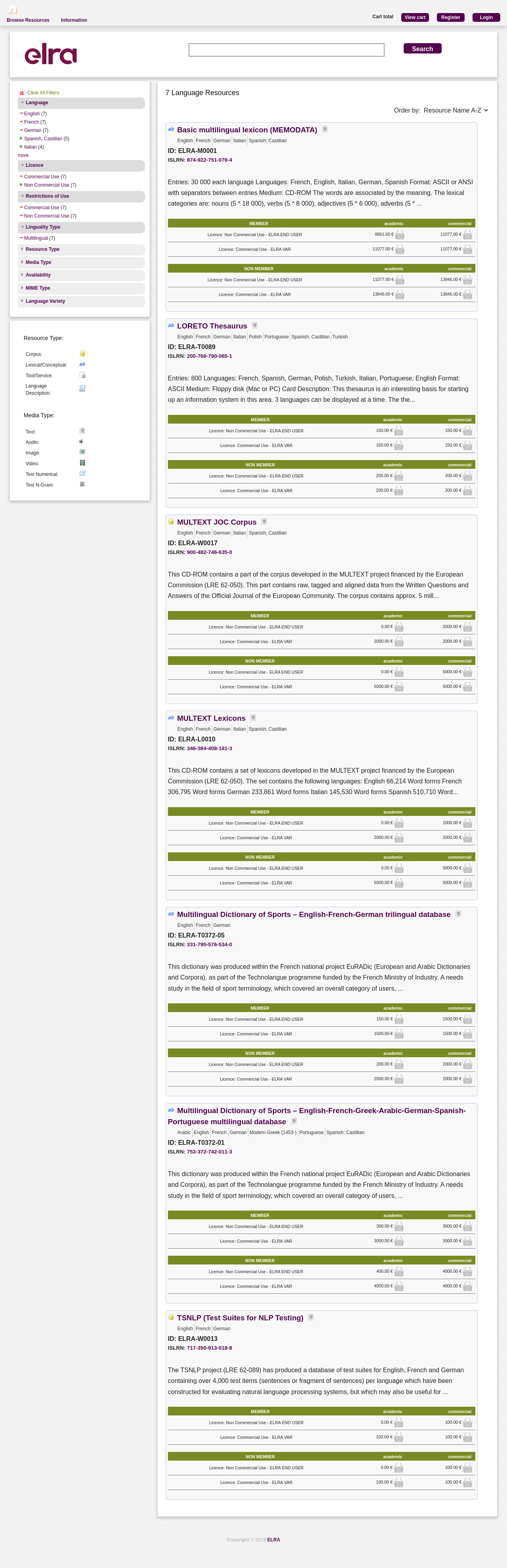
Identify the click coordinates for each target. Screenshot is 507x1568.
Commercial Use (41, 177)
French (31, 122)
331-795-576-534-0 (209, 944)
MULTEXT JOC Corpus (217, 522)
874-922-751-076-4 (209, 160)
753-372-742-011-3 (209, 1152)
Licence (35, 165)
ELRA (273, 1540)
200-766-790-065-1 (209, 356)
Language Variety (45, 301)
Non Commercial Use (46, 185)
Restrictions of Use (47, 196)
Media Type (38, 262)
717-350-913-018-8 (209, 1348)
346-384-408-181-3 (209, 748)
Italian (30, 147)
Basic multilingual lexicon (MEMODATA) (247, 130)
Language (37, 102)
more (23, 155)
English (32, 114)
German (32, 130)
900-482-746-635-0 (209, 552)
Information (74, 20)
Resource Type (42, 249)
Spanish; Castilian (43, 138)
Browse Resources (28, 20)
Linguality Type (43, 227)
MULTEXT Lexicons (211, 718)
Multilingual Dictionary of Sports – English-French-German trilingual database (313, 914)
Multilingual (36, 238)
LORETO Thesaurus (212, 326)
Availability (38, 275)
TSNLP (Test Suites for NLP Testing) (240, 1318)
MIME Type (38, 288)
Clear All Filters (43, 92)
